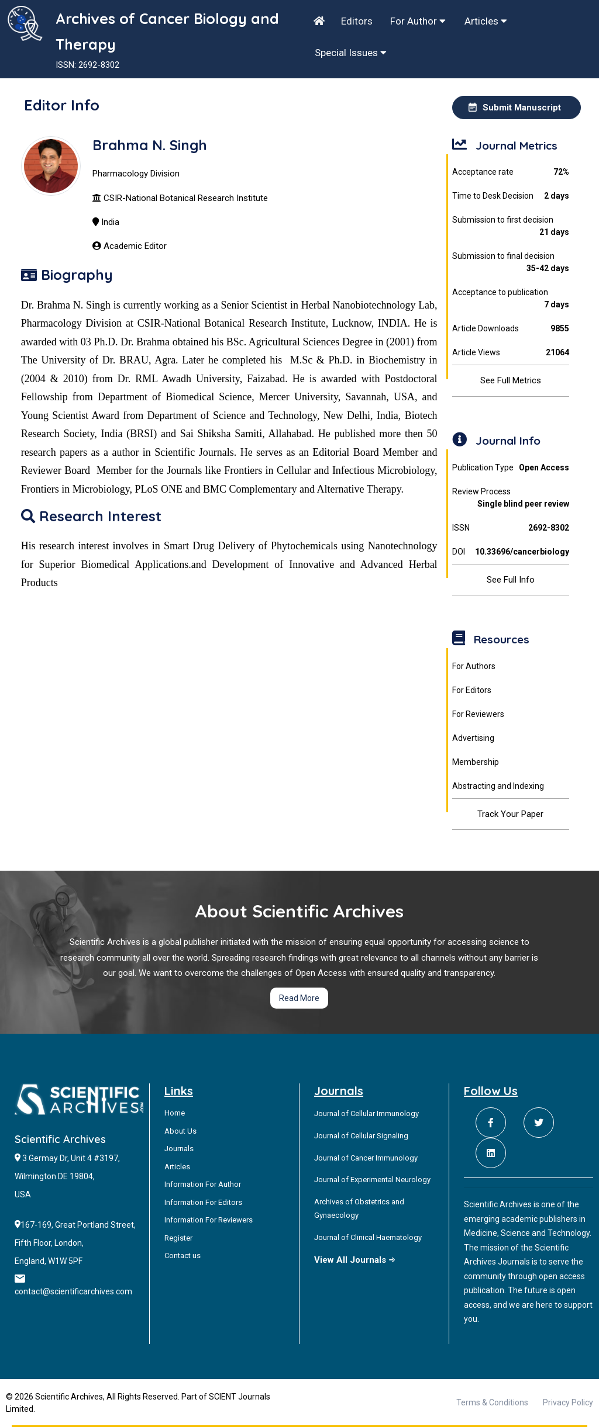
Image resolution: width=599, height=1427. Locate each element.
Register (178, 1238)
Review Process (511, 498)
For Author (418, 21)
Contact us (182, 1255)
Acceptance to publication (511, 299)
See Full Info (511, 579)
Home (174, 1113)
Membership (475, 762)
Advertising (473, 738)
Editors (357, 21)
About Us (180, 1131)
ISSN (511, 528)
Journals (179, 1148)
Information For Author (202, 1184)
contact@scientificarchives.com (73, 1291)
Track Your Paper (510, 814)
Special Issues (351, 52)
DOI (511, 552)
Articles (485, 21)
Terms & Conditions (492, 1402)
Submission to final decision (511, 263)
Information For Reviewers (208, 1219)
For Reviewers (478, 714)
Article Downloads (511, 329)
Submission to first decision (511, 226)
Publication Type (511, 468)
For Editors (471, 690)
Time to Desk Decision (511, 196)
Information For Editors (203, 1202)
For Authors (473, 666)
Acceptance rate (511, 172)
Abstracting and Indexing (498, 786)
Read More (299, 998)
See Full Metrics (510, 380)
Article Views (511, 353)
